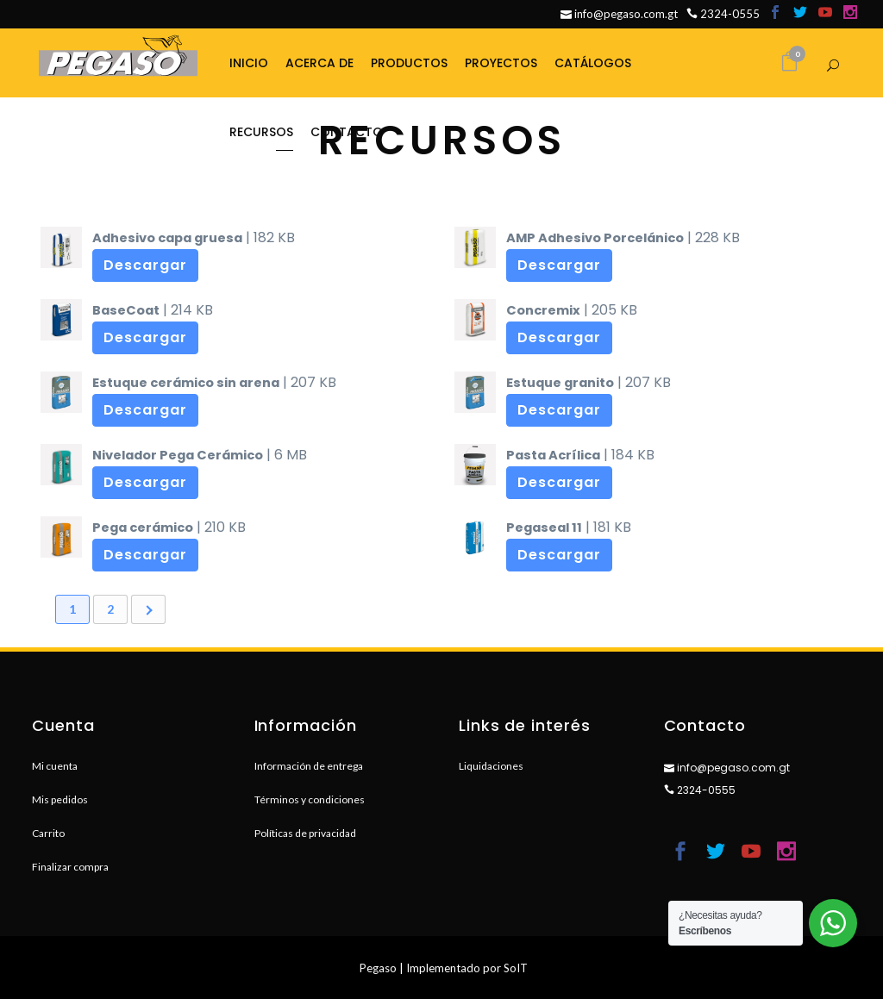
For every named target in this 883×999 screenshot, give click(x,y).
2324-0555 (723, 14)
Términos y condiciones (309, 799)
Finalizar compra (70, 866)
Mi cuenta (55, 765)
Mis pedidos (60, 799)
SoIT (516, 968)
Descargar (145, 265)
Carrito (48, 833)
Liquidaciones (491, 765)
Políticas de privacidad (305, 833)
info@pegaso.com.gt (619, 14)
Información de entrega (308, 765)
